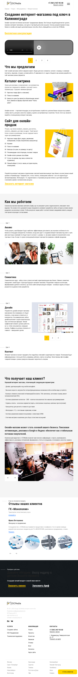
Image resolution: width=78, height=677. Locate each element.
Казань (9, 667)
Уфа (29, 672)
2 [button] (36, 60)
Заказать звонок (58, 5)
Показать (11, 531)
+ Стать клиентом (67, 672)
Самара (52, 672)
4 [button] (47, 60)
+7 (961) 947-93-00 (55, 3)
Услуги (30, 629)
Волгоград (10, 672)
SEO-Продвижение (13, 632)
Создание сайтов (12, 629)
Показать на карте (55, 638)
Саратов (30, 664)
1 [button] (30, 60)
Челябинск (53, 667)
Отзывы (30, 642)
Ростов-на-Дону (33, 669)
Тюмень (30, 667)
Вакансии (31, 639)
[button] (10, 553)
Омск (51, 669)
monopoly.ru (12, 514)
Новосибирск (11, 669)
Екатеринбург (54, 661)
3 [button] (41, 60)
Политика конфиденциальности (16, 610)
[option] (39, 47)
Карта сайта (32, 652)
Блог (29, 645)
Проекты (31, 632)
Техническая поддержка (14, 635)
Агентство (31, 635)
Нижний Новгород (55, 664)
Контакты (31, 648)
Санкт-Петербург (12, 664)
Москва (9, 661)
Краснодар (31, 661)
